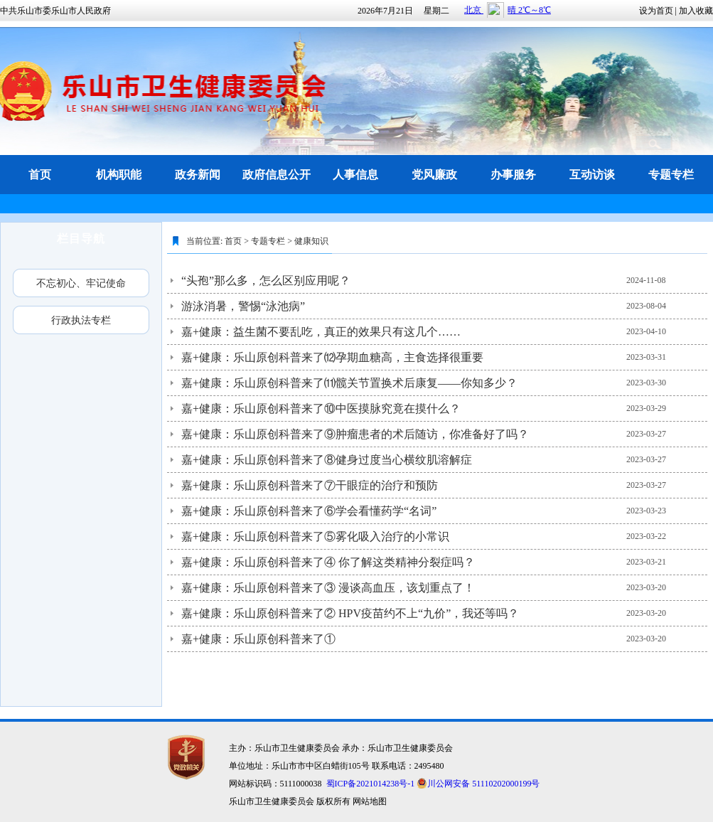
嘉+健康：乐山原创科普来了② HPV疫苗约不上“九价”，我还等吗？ (350, 613)
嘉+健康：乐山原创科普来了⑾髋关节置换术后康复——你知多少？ (349, 383)
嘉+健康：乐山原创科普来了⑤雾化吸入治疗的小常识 (315, 536)
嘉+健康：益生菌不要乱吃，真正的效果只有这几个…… (321, 332)
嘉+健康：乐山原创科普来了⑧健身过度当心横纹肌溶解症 (326, 460)
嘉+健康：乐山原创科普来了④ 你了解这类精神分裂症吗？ (328, 562)
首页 (233, 241)
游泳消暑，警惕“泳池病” (243, 306)
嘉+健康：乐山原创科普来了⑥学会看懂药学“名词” (308, 511)
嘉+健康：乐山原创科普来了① (258, 639)
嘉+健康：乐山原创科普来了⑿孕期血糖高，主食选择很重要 (332, 357)
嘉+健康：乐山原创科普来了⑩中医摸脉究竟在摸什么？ (321, 408)
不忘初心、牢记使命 (81, 283)
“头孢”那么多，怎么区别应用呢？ (265, 280)
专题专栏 (268, 241)
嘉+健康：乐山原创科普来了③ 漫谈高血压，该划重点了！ (328, 588)
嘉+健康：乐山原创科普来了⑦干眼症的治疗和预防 (309, 485)
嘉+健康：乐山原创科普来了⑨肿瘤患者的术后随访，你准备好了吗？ (355, 434)
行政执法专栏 (81, 320)
